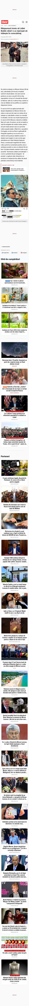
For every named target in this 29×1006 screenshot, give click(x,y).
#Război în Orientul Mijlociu (15, 411)
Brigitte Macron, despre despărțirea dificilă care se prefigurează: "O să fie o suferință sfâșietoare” (15, 848)
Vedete (5, 25)
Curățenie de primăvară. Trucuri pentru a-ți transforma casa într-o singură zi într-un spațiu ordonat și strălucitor (14, 306)
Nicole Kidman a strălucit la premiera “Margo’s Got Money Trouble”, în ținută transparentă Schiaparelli (14, 901)
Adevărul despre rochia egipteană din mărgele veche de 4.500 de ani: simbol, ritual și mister (14, 979)
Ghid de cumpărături (10, 259)
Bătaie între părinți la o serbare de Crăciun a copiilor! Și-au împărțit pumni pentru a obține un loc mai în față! (14, 637)
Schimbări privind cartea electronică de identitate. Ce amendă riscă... (14, 823)
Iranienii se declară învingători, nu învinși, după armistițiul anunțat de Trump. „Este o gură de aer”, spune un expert (14, 442)
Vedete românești (12, 25)
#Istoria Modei (15, 975)
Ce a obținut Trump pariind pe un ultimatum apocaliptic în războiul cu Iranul (14, 415)
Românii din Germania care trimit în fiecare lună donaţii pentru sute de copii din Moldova (14, 506)
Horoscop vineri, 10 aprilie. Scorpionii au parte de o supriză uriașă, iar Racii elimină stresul (14, 362)
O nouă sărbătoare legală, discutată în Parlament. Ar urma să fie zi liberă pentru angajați (14, 480)
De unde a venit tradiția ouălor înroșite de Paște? (14, 954)
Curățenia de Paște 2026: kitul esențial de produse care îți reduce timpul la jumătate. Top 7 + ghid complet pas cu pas (14, 331)
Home (2, 25)
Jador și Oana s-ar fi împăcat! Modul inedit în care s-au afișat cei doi (15, 612)
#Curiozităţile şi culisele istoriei (15, 950)
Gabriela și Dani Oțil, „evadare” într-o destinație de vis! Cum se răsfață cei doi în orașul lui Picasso (14, 389)
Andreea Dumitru (6, 246)
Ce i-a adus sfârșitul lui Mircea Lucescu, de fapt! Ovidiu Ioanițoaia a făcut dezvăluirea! (14, 744)
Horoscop (14, 366)
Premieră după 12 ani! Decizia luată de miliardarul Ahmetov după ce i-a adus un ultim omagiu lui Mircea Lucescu (14, 664)
